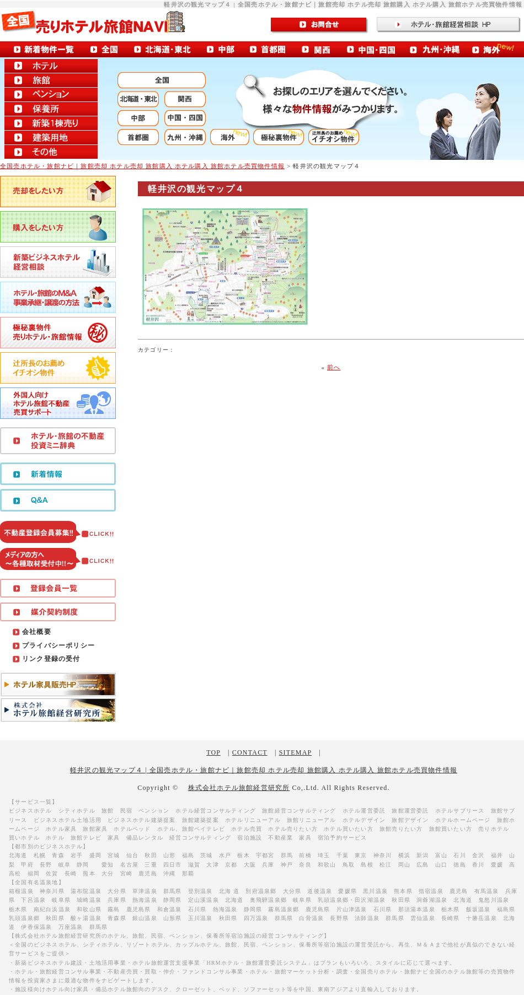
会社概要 (36, 632)
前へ (333, 367)
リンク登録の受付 (51, 659)
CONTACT (250, 752)
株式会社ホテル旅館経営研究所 (239, 788)
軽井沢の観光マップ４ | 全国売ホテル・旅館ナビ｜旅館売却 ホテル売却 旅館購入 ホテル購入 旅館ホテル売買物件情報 (263, 770)
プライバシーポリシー (58, 645)
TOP (213, 752)
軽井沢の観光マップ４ (196, 188)
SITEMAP (295, 752)
